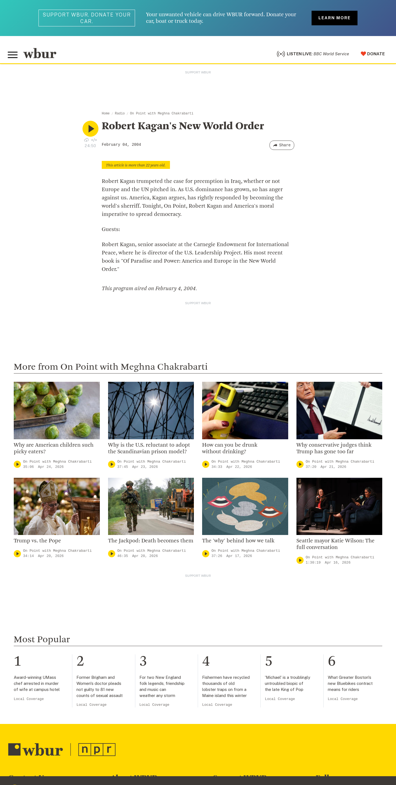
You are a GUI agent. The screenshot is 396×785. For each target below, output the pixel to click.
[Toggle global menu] (13, 56)
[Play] (17, 466)
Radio (120, 115)
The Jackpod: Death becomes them (150, 542)
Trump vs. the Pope (37, 542)
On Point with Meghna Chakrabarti (161, 115)
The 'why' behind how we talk (238, 542)
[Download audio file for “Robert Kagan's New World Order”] (86, 141)
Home (106, 115)
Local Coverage (29, 700)
